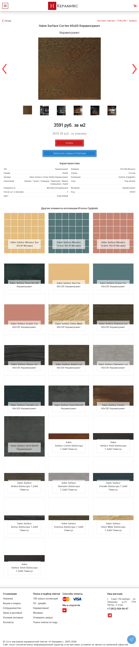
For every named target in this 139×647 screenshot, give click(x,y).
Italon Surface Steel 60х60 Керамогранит (24, 447)
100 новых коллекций (45, 598)
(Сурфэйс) (127, 177)
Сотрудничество (12, 608)
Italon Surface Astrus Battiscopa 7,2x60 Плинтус (24, 527)
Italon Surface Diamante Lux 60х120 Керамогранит (113, 366)
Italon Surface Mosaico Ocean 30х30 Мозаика (69, 244)
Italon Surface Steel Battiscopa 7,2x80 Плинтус (24, 568)
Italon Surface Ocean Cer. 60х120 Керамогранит (113, 284)
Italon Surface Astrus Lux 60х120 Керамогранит (24, 366)
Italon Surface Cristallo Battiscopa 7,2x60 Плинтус (113, 486)
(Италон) (127, 169)
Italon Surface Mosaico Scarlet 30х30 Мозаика (113, 244)
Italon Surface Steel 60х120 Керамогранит (68, 406)
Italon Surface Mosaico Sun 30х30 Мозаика (24, 244)
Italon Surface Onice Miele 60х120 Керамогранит (68, 325)
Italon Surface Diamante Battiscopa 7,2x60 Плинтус (69, 486)
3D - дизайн (39, 603)
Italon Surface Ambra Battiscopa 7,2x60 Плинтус (24, 486)
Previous (4, 69)
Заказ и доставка (12, 612)
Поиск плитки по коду (45, 622)
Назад (7, 21)
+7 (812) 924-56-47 (117, 608)
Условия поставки (13, 617)
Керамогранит (41, 608)
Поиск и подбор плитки (46, 593)
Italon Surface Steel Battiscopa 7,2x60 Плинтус (113, 446)
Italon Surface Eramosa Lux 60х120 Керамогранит (113, 325)
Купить (69, 143)
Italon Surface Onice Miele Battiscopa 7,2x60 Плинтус (113, 527)
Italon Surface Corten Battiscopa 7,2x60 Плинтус (69, 446)
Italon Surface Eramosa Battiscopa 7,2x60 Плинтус (68, 527)
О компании (10, 593)
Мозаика (38, 612)
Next (134, 69)
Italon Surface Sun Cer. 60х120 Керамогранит (69, 284)
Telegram (110, 615)
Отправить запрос (43, 617)
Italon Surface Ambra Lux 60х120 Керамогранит (69, 366)
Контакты (8, 622)
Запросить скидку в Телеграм (69, 153)
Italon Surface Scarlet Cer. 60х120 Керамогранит (24, 325)
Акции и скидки (12, 603)
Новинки (8, 598)
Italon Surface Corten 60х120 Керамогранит (113, 406)
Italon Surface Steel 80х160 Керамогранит (24, 284)
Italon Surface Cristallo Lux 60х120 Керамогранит (24, 406)
